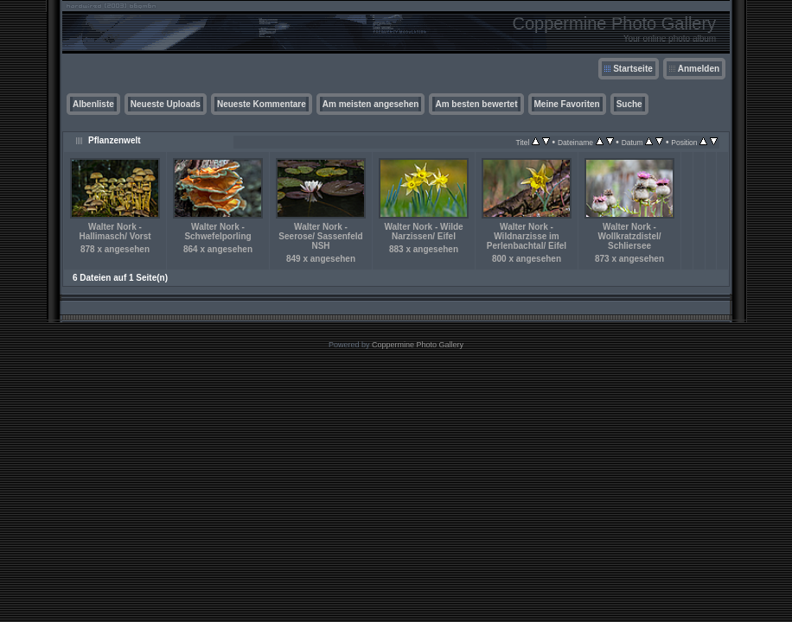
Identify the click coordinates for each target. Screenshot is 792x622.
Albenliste (93, 104)
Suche (629, 104)
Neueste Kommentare (261, 104)
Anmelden (698, 68)
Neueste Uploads (166, 104)
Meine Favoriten (567, 104)
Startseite (633, 68)
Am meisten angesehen (371, 104)
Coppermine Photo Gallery (417, 344)
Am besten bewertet (476, 104)
